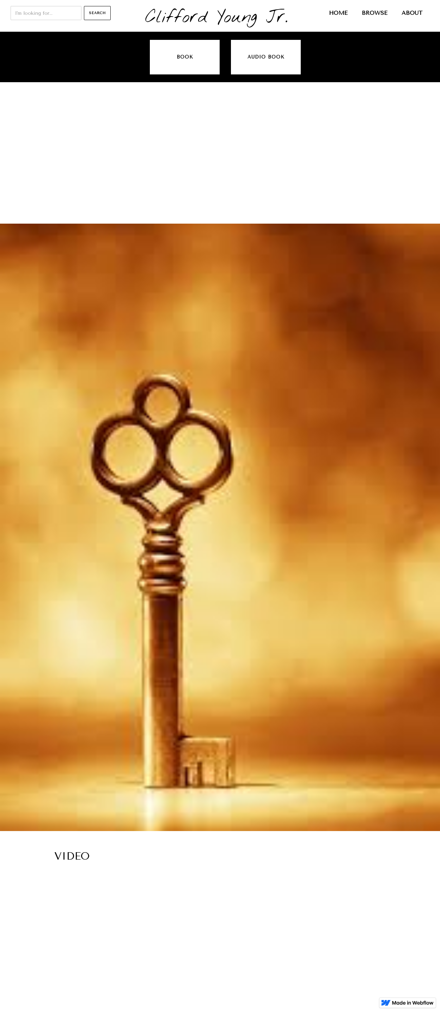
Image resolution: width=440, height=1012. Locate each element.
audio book (266, 57)
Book (185, 57)
